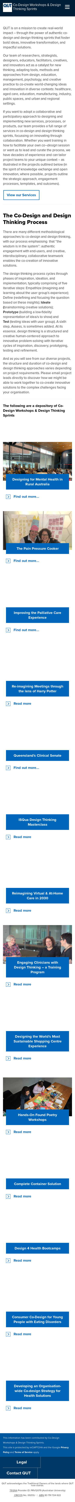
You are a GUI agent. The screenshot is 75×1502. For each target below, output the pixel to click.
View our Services (21, 195)
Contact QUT (19, 1473)
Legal (22, 1462)
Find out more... (26, 496)
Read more (22, 703)
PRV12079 (36, 1490)
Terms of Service (24, 1452)
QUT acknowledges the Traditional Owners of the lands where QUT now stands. (38, 1484)
